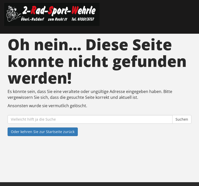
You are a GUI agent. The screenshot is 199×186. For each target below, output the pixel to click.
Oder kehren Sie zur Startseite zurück (42, 131)
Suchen (182, 119)
